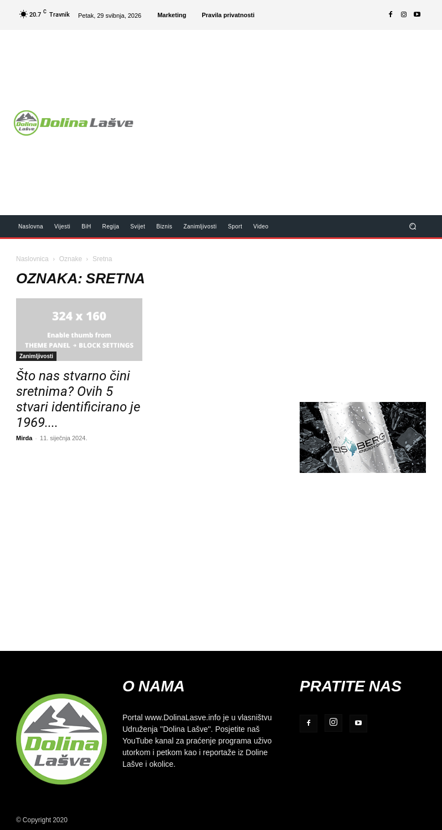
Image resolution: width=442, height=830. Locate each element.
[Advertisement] (292, 115)
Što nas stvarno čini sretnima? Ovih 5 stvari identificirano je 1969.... (78, 399)
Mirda (24, 438)
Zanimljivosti (36, 356)
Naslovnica (32, 258)
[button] (413, 226)
